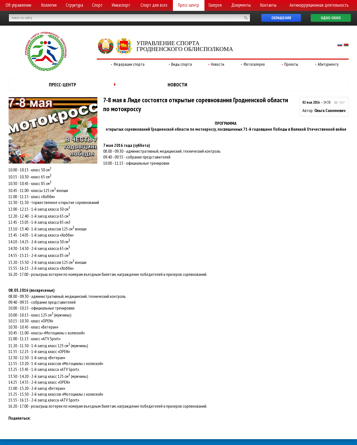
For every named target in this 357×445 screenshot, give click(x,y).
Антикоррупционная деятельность (319, 5)
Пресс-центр (188, 5)
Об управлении (18, 5)
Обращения (281, 17)
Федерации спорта (129, 64)
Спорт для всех (154, 5)
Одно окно (331, 17)
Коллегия (49, 5)
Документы (241, 5)
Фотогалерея (254, 64)
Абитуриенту (328, 64)
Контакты (268, 5)
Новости (217, 64)
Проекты (291, 64)
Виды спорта (181, 64)
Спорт (97, 5)
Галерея (215, 5)
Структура (74, 5)
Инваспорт (121, 5)
